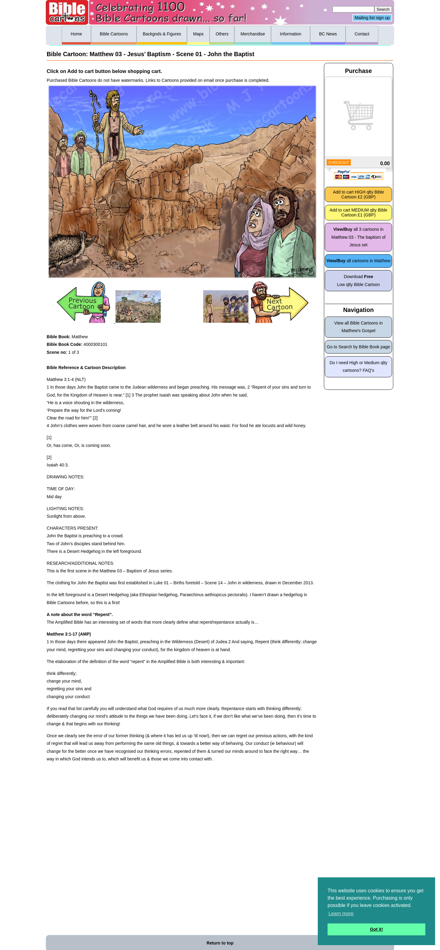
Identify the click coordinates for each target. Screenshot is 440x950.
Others (222, 33)
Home (76, 33)
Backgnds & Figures (162, 33)
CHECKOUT (338, 163)
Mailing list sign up (372, 18)
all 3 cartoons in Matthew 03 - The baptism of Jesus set (358, 237)
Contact (361, 33)
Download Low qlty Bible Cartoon (358, 280)
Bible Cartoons (114, 33)
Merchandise (252, 33)
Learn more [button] (341, 913)
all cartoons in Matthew (359, 260)
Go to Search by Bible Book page (358, 346)
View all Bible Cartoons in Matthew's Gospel (358, 327)
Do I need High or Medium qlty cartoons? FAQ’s (358, 366)
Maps (198, 33)
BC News (328, 33)
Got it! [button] (376, 929)
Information (290, 33)
